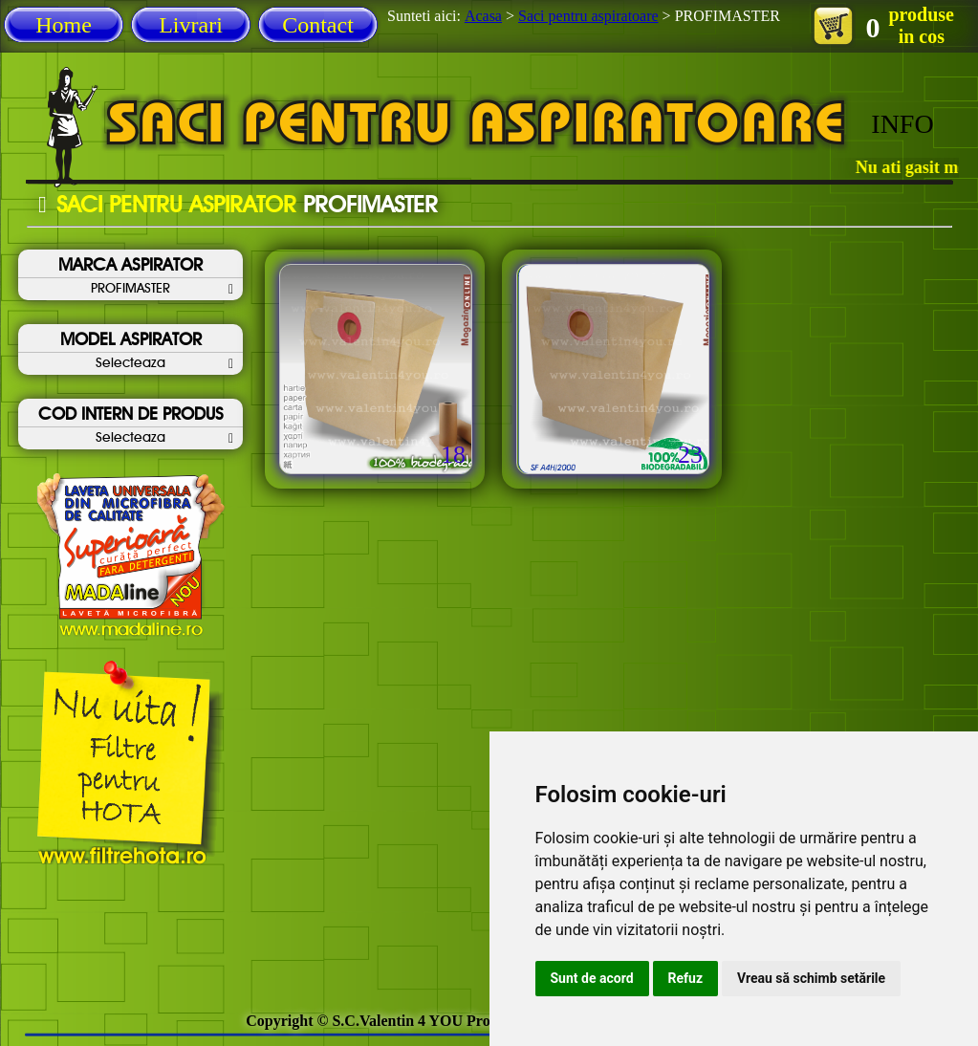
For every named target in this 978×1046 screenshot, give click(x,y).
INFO (902, 124)
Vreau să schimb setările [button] (811, 978)
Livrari (191, 24)
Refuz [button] (686, 978)
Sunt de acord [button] (592, 978)
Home (63, 24)
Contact (318, 24)
